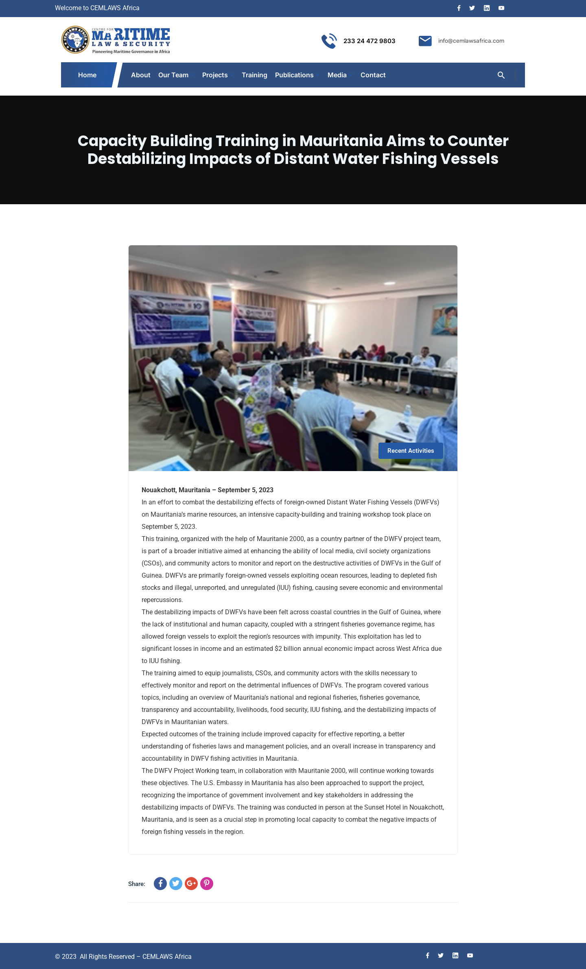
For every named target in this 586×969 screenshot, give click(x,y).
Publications (294, 75)
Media (337, 75)
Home (87, 74)
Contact (373, 75)
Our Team (173, 75)
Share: (136, 884)
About (141, 75)
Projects (215, 75)
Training (254, 75)
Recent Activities (410, 450)
